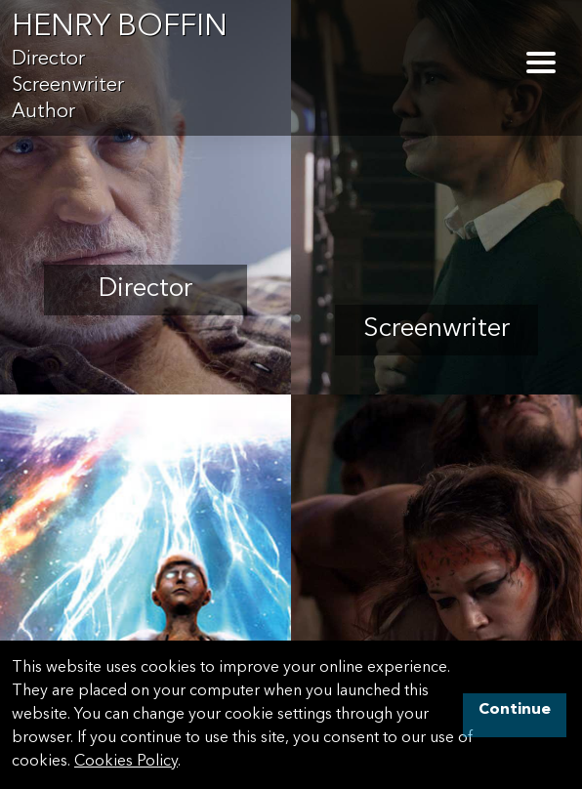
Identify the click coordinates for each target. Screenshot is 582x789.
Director (48, 59)
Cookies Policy (126, 761)
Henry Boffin (120, 28)
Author (43, 112)
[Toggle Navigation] (541, 62)
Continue (514, 710)
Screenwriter (68, 86)
